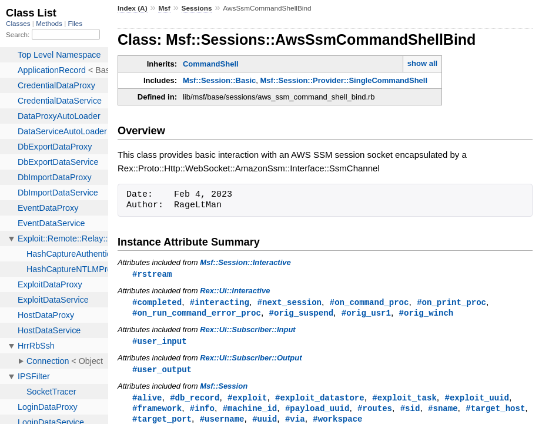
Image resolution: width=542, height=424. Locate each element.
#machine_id (250, 412)
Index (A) (133, 8)
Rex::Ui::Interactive (235, 291)
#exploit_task (404, 400)
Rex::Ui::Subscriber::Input (248, 331)
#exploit (247, 400)
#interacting (219, 303)
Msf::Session (223, 389)
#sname (443, 412)
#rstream (152, 274)
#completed (157, 303)
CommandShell (211, 63)
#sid (410, 412)
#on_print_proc (451, 303)
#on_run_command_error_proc (196, 314)
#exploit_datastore (319, 400)
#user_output (162, 371)
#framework (157, 412)
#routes (374, 412)
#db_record (194, 400)
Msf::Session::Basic (219, 80)
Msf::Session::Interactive (245, 262)
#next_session (289, 303)
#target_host (495, 412)
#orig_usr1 (366, 314)
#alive (147, 400)
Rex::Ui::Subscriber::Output (251, 360)
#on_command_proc (369, 303)
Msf (164, 8)
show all (422, 63)
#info (202, 412)
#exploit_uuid (476, 400)
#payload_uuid (317, 412)
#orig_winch (426, 314)
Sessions (197, 8)
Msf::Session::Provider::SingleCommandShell (343, 80)
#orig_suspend (301, 314)
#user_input (159, 343)
